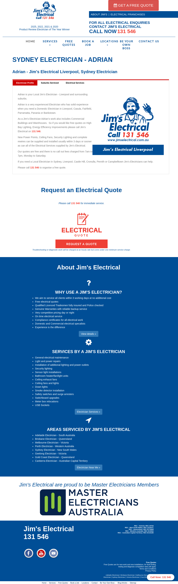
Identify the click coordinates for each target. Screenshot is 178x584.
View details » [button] (88, 333)
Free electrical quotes (46, 301)
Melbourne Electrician (47, 442)
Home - (45, 583)
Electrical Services (75, 83)
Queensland (65, 439)
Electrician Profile (25, 83)
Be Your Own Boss (126, 45)
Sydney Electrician (45, 449)
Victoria (65, 442)
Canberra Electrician (46, 460)
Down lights (41, 386)
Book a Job (88, 43)
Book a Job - (76, 583)
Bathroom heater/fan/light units (51, 375)
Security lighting (43, 368)
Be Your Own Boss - (108, 583)
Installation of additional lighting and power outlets (62, 364)
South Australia (67, 435)
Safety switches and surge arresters (54, 394)
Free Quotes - (64, 583)
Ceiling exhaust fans (46, 379)
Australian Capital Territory (73, 460)
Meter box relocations (46, 401)
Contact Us (146, 41)
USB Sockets (42, 405)
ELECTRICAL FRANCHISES (128, 14)
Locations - (86, 583)
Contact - (95, 583)
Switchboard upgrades (47, 397)
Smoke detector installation (49, 390)
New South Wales (66, 449)
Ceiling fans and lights (47, 383)
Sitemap (133, 583)
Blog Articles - (124, 583)
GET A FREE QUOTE (133, 5)
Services (50, 42)
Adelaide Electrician (45, 435)
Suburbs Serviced (50, 83)
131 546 (36, 131)
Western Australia (64, 446)
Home (30, 41)
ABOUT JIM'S (99, 14)
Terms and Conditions (147, 569)
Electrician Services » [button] (88, 411)
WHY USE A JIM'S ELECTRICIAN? (88, 292)
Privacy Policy (150, 571)
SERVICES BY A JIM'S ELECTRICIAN (88, 351)
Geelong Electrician (45, 453)
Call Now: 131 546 (160, 577)
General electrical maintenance (52, 357)
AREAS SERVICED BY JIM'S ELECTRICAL (88, 429)
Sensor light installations (48, 372)
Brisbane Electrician (46, 439)
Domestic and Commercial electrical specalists (60, 323)
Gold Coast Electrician (47, 457)
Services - (53, 583)
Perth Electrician (44, 446)
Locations (108, 42)
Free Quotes (68, 43)
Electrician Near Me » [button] (88, 467)
